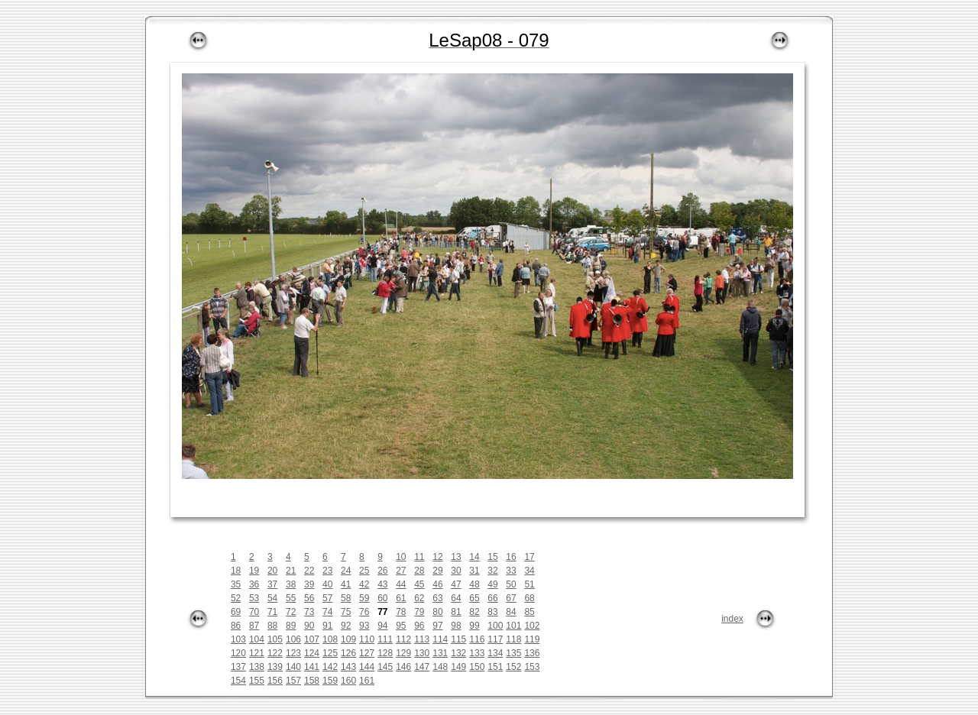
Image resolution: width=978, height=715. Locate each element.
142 (330, 667)
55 (291, 598)
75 (346, 612)
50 (511, 584)
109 (348, 639)
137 (238, 667)
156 (275, 680)
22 (309, 570)
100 (495, 625)
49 (492, 584)
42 (364, 584)
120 (238, 653)
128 (385, 653)
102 (531, 625)
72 (291, 612)
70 (254, 612)
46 (437, 584)
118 (513, 639)
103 (238, 639)
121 (256, 653)
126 (348, 653)
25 (364, 570)
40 (327, 584)
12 (437, 557)
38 (291, 584)
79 (419, 612)
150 (476, 667)
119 (531, 639)
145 (385, 667)
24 (346, 570)
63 (437, 598)
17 (529, 557)
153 (531, 667)
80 (437, 612)
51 (529, 584)
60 (382, 598)
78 (401, 612)
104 (256, 639)
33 (511, 570)
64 (456, 598)
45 (419, 584)
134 (495, 653)
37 (272, 584)
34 (529, 570)
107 (311, 639)
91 (327, 625)
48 (474, 584)
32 (492, 570)
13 (456, 557)
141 (311, 667)
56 (309, 598)
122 (275, 653)
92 (346, 625)
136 (531, 653)
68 (529, 598)
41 (346, 584)
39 (309, 584)
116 (476, 639)
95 (401, 625)
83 (492, 612)
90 (309, 625)
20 (272, 570)
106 (293, 639)
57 (327, 598)
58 (346, 598)
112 (403, 639)
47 (456, 584)
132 (458, 653)
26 (382, 570)
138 (256, 667)
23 (327, 570)
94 (382, 625)
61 (401, 598)
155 (256, 680)
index (732, 618)
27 (401, 570)
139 (275, 667)
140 (293, 667)
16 (511, 557)
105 (275, 639)
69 (236, 612)
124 (311, 653)
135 (513, 653)
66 (492, 598)
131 (440, 653)
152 (513, 667)
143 (348, 667)
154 (238, 680)
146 (403, 667)
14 (474, 557)
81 (456, 612)
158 (311, 680)
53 (254, 598)
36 (254, 584)
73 (309, 612)
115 (458, 639)
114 (440, 639)
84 (511, 612)
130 (421, 653)
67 (511, 598)
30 (456, 570)
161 (366, 680)
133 (476, 653)
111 (385, 639)
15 (492, 557)
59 (364, 598)
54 (272, 598)
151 (495, 667)
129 (403, 653)
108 (330, 639)
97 (437, 625)
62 (419, 598)
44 (401, 584)
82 (474, 612)
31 (474, 570)
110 (366, 639)
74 (327, 612)
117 (495, 639)
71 (272, 612)
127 (366, 653)
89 (291, 625)
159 (330, 680)
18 (236, 570)
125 (330, 653)
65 (474, 598)
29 (437, 570)
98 (456, 625)
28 (419, 570)
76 (364, 612)
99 (474, 625)
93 (364, 625)
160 (348, 680)
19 (254, 570)
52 (236, 598)
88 (272, 625)
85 (529, 612)
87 (254, 625)
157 (293, 680)
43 (382, 584)
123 (293, 653)
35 (236, 584)
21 (291, 570)
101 (513, 625)
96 (419, 625)
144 (366, 667)
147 (421, 667)
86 (236, 625)
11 (419, 557)
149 (458, 667)
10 (401, 557)
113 (421, 639)
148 (440, 667)
